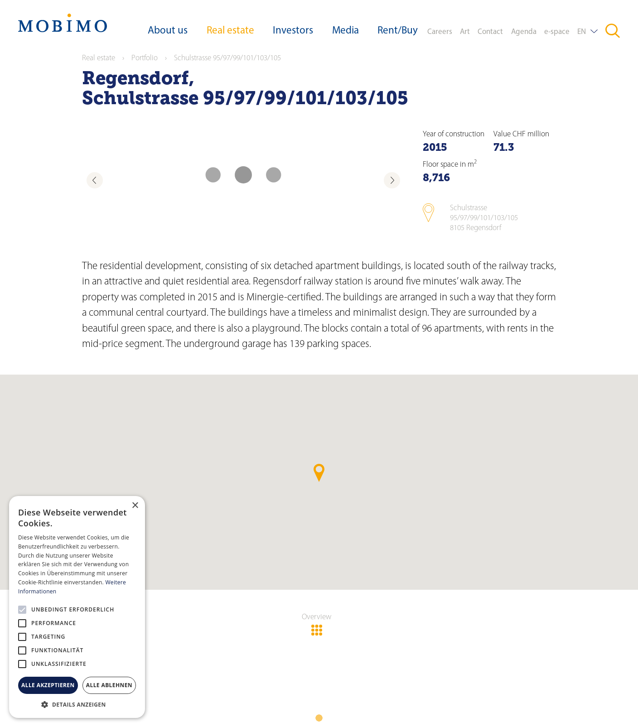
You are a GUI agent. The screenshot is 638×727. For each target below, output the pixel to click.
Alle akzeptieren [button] (48, 685)
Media (345, 31)
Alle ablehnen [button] (109, 685)
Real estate (230, 31)
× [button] (134, 505)
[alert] (77, 607)
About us (168, 31)
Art (465, 32)
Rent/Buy (397, 31)
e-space (557, 32)
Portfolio (144, 58)
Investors (293, 31)
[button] (77, 704)
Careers (439, 32)
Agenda (523, 32)
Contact (490, 32)
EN (581, 32)
